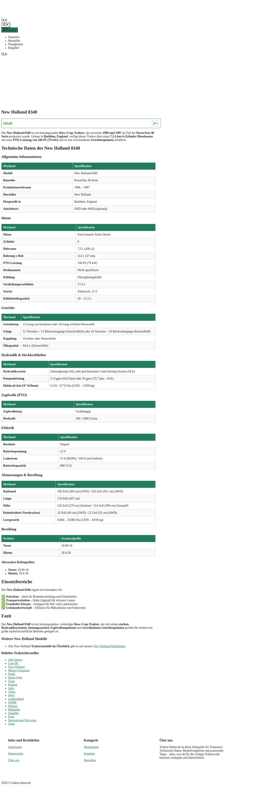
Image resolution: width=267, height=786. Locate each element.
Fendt (11, 674)
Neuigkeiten (15, 44)
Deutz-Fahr (15, 677)
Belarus (12, 706)
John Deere (15, 659)
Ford (11, 716)
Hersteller (14, 40)
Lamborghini (16, 699)
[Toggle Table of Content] (153, 123)
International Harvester (22, 720)
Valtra (11, 691)
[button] (4, 20)
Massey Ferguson (18, 670)
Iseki (11, 688)
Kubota (12, 684)
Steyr (11, 695)
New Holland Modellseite (109, 646)
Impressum (15, 747)
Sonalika (13, 713)
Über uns (13, 760)
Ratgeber (13, 47)
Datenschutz (15, 753)
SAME (12, 702)
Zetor (11, 724)
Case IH (13, 663)
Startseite (13, 37)
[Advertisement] (135, 82)
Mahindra (14, 709)
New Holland (16, 667)
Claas (11, 681)
